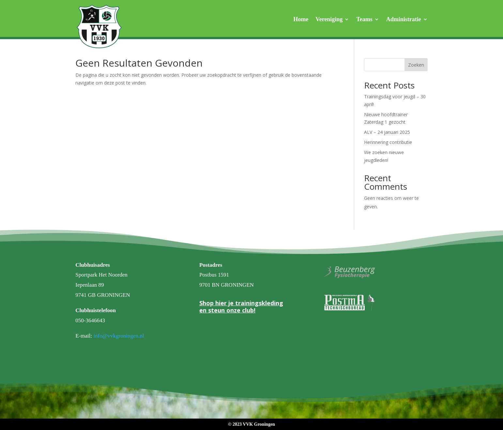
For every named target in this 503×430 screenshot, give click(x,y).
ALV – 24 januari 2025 (387, 132)
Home (300, 20)
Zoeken (416, 65)
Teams (364, 20)
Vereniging (329, 20)
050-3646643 (90, 320)
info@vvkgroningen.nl (119, 336)
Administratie (403, 20)
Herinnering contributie (388, 142)
